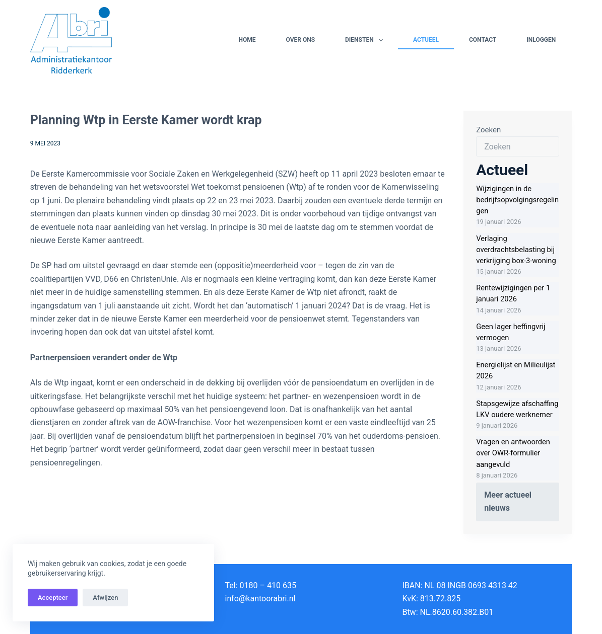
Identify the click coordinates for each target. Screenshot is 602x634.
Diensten (366, 40)
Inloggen (541, 39)
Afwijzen (105, 597)
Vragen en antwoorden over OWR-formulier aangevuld (513, 452)
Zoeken (488, 129)
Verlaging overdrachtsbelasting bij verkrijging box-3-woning (516, 249)
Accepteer (53, 597)
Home (246, 39)
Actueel (426, 39)
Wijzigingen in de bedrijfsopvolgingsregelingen (517, 199)
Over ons (300, 39)
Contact (482, 39)
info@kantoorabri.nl (260, 598)
